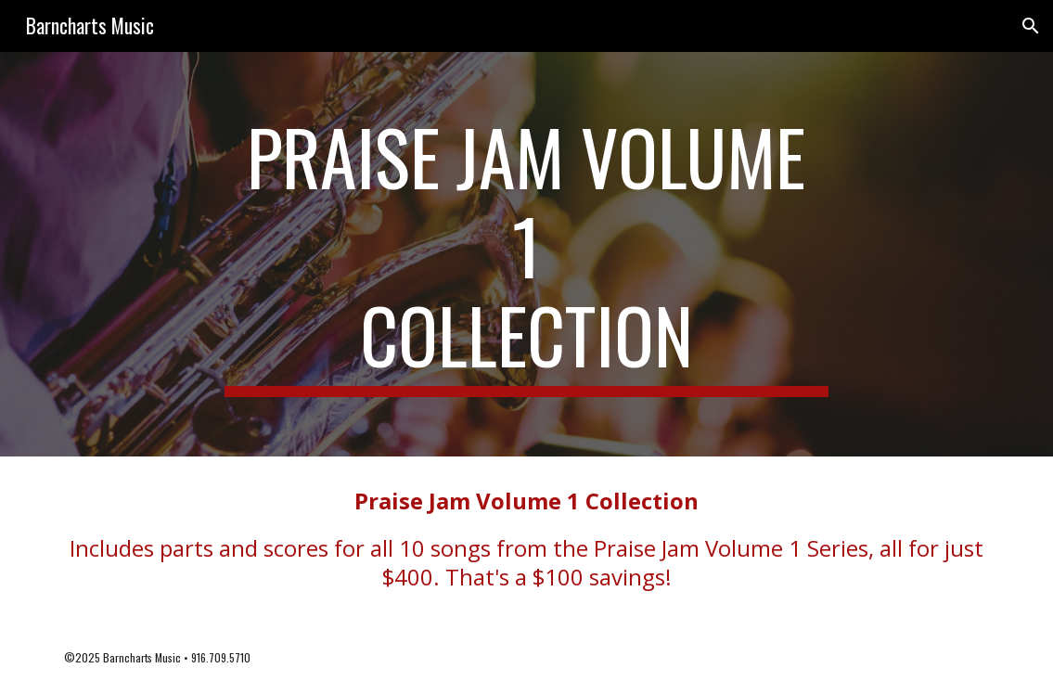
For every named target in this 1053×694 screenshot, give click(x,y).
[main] (526, 254)
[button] (1030, 26)
